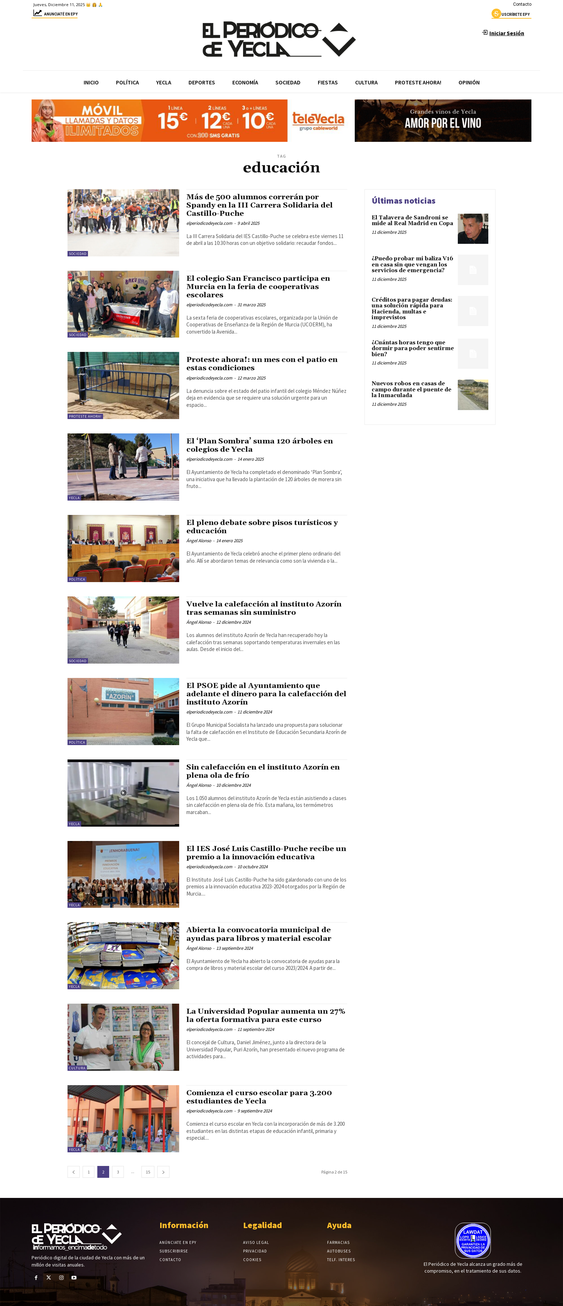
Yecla (74, 498)
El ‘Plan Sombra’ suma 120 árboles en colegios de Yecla (259, 445)
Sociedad (78, 253)
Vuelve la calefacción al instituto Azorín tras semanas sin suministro (264, 608)
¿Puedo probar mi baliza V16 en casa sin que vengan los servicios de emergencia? (412, 264)
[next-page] (163, 1172)
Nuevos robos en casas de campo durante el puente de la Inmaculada (411, 389)
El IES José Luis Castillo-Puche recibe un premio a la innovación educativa (260, 853)
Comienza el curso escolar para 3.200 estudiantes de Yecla (259, 1097)
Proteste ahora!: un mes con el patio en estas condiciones (262, 364)
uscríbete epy (511, 15)
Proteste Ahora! (85, 416)
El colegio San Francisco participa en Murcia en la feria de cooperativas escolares (258, 287)
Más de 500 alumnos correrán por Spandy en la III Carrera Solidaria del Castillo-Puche (260, 205)
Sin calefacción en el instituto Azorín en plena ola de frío (263, 771)
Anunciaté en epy (55, 15)
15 (148, 1172)
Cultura (77, 1068)
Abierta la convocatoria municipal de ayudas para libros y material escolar (259, 934)
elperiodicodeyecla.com (209, 223)
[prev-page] (74, 1172)
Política (77, 579)
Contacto (522, 4)
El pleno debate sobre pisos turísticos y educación (262, 527)
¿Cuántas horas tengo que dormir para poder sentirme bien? (413, 348)
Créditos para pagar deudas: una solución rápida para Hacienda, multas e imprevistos (412, 309)
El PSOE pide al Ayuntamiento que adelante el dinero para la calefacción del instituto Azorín (259, 694)
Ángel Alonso (198, 541)
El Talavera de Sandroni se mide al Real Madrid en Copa (412, 220)
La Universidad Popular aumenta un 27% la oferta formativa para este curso (266, 1015)
